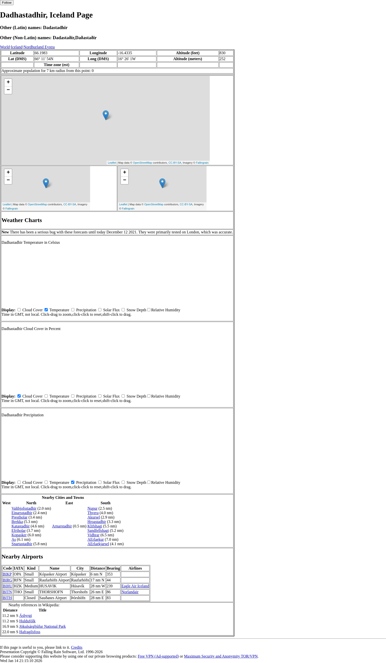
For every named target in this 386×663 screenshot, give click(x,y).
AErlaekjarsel (98, 544)
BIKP (7, 574)
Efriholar (19, 530)
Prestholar (20, 517)
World (5, 47)
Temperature (59, 310)
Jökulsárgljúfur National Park (42, 626)
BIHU (7, 586)
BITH (7, 598)
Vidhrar (93, 535)
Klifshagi (94, 526)
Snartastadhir (22, 544)
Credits (76, 647)
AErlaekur (95, 539)
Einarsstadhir (22, 513)
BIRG (7, 580)
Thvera (92, 513)
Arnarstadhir (62, 526)
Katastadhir (21, 526)
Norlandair (129, 592)
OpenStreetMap (142, 162)
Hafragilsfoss (29, 632)
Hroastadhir (96, 522)
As (14, 539)
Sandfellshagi (98, 530)
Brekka (17, 522)
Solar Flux (111, 310)
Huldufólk (27, 621)
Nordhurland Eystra (39, 47)
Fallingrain (202, 162)
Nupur (92, 508)
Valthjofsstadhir (24, 508)
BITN (7, 592)
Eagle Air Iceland (135, 586)
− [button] (8, 90)
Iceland (16, 47)
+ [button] (8, 82)
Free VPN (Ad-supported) (158, 656)
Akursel (93, 517)
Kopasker (19, 535)
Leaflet (112, 162)
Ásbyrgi (25, 615)
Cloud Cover (32, 310)
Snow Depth (136, 310)
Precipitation (86, 310)
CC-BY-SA (174, 162)
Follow (7, 2)
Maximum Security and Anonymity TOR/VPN (221, 656)
